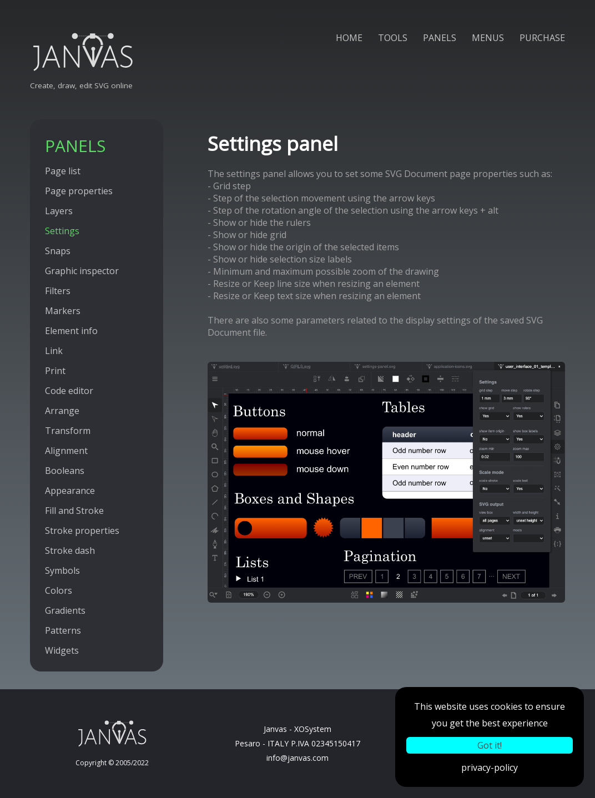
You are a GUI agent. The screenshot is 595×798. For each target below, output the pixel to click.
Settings (62, 231)
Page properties (79, 191)
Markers (62, 311)
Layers (59, 211)
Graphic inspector (82, 271)
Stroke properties (82, 530)
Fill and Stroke (74, 510)
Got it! (489, 745)
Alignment (66, 451)
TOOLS (392, 38)
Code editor (69, 391)
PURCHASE (542, 38)
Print (55, 371)
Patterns (63, 630)
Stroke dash (70, 550)
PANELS (439, 38)
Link (54, 351)
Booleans (64, 470)
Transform (67, 431)
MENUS (488, 38)
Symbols (62, 570)
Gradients (65, 610)
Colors (58, 590)
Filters (57, 291)
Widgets (62, 650)
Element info (71, 331)
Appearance (70, 490)
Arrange (62, 411)
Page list (62, 171)
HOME (349, 38)
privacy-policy (489, 767)
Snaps (57, 251)
